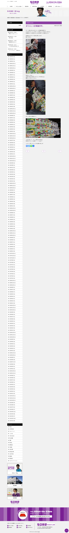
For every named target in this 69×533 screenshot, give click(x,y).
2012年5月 (11, 384)
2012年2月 (11, 391)
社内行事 (11, 449)
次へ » (60, 151)
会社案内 (42, 6)
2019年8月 (11, 212)
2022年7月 (11, 140)
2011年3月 (11, 416)
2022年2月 (11, 151)
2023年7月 (11, 117)
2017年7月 (11, 264)
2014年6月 (11, 339)
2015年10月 (11, 309)
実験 (10, 440)
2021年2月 (11, 178)
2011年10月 (11, 400)
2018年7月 (11, 242)
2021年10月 (11, 160)
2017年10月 (11, 257)
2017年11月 (11, 255)
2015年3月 (11, 325)
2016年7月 (11, 289)
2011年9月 (11, 402)
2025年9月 (11, 70)
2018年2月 (11, 248)
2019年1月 (11, 228)
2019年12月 (11, 208)
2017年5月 (11, 269)
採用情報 (50, 6)
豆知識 (10, 447)
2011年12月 (11, 395)
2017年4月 (11, 271)
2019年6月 (11, 217)
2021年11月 (11, 158)
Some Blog (20, 525)
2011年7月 (11, 407)
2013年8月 (11, 359)
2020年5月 (11, 199)
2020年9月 (11, 190)
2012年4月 (11, 386)
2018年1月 (11, 251)
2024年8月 (11, 92)
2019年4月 (11, 221)
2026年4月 (11, 56)
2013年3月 (11, 366)
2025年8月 (11, 72)
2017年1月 (11, 278)
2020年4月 (11, 201)
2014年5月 (11, 341)
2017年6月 (11, 266)
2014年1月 (11, 350)
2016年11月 (11, 282)
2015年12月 (11, 305)
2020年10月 (11, 187)
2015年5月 (11, 321)
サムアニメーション (13, 460)
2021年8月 (11, 165)
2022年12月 (11, 133)
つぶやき (11, 433)
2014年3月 (11, 346)
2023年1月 (11, 131)
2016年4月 (11, 296)
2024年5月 (11, 99)
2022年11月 (11, 135)
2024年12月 (11, 86)
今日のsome (11, 435)
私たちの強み (19, 6)
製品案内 (26, 6)
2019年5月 (11, 219)
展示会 (10, 442)
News (10, 426)
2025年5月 (11, 79)
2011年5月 (11, 411)
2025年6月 (11, 77)
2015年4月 (11, 323)
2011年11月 (11, 398)
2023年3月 (11, 126)
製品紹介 (11, 458)
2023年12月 (11, 108)
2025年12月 (11, 63)
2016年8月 (11, 287)
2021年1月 (11, 181)
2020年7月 (11, 194)
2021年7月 (11, 167)
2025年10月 (11, 68)
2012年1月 (11, 393)
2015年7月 (11, 316)
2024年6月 (11, 97)
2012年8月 (11, 377)
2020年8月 (11, 192)
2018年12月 (11, 230)
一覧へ (44, 151)
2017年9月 (11, 260)
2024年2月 (11, 104)
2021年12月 (11, 156)
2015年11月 (11, 307)
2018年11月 (11, 233)
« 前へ (28, 151)
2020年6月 (11, 196)
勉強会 (10, 456)
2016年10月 (11, 285)
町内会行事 (11, 451)
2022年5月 (11, 144)
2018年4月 (11, 246)
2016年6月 (11, 291)
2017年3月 (11, 273)
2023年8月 (11, 115)
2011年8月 (11, 404)
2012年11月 (11, 373)
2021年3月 (11, 176)
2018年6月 (11, 244)
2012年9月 (11, 375)
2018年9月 (11, 237)
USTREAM (11, 429)
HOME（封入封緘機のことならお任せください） (15, 523)
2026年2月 (11, 61)
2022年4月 (11, 147)
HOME (11, 6)
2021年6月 (11, 169)
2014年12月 (11, 332)
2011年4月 (11, 413)
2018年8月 (11, 239)
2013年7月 (11, 361)
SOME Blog (34, 6)
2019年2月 (11, 226)
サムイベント (12, 431)
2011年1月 (11, 420)
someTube (11, 453)
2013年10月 (11, 355)
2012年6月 (11, 382)
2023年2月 (11, 129)
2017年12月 (11, 253)
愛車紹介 (11, 444)
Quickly (39, 531)
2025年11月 (11, 65)
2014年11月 (11, 334)
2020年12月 (11, 183)
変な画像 (11, 438)
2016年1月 (11, 303)
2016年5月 (11, 294)
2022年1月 (11, 153)
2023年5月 (11, 122)
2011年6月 (11, 409)
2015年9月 (11, 312)
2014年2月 (11, 348)
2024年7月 (11, 95)
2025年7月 (11, 74)
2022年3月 (11, 149)
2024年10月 (11, 88)
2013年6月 (11, 364)
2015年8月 (11, 314)
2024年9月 (11, 90)
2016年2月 (11, 300)
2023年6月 (11, 120)
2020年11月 (11, 185)
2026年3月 (11, 59)
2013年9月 (11, 357)
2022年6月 (11, 142)
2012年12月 (11, 370)
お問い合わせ (57, 6)
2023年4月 (11, 124)
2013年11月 (11, 352)
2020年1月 (11, 205)
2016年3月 (11, 298)
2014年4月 (11, 343)
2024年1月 (11, 106)
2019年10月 (11, 210)
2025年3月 (11, 81)
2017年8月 (11, 262)
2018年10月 (11, 235)
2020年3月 (11, 203)
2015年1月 (11, 330)
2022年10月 (11, 138)
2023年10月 (11, 113)
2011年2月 (11, 418)
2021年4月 (11, 174)
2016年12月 (11, 280)
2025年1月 (11, 83)
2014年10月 (11, 337)
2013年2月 (11, 368)
